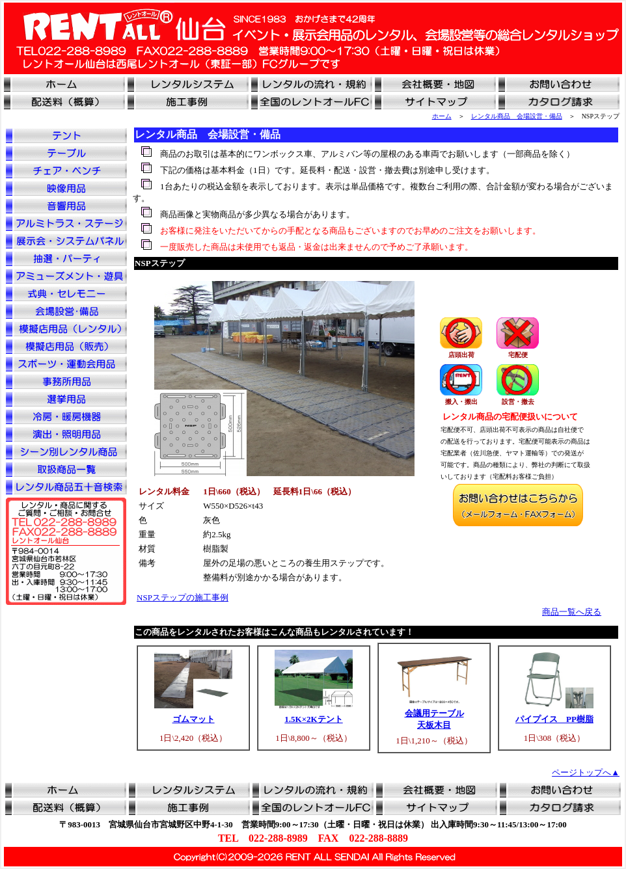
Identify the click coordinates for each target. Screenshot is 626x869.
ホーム (442, 116)
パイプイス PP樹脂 (554, 719)
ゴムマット (193, 719)
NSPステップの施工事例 (182, 597)
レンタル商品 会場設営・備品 (516, 116)
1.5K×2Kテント (313, 719)
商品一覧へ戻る (571, 612)
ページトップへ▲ (585, 772)
